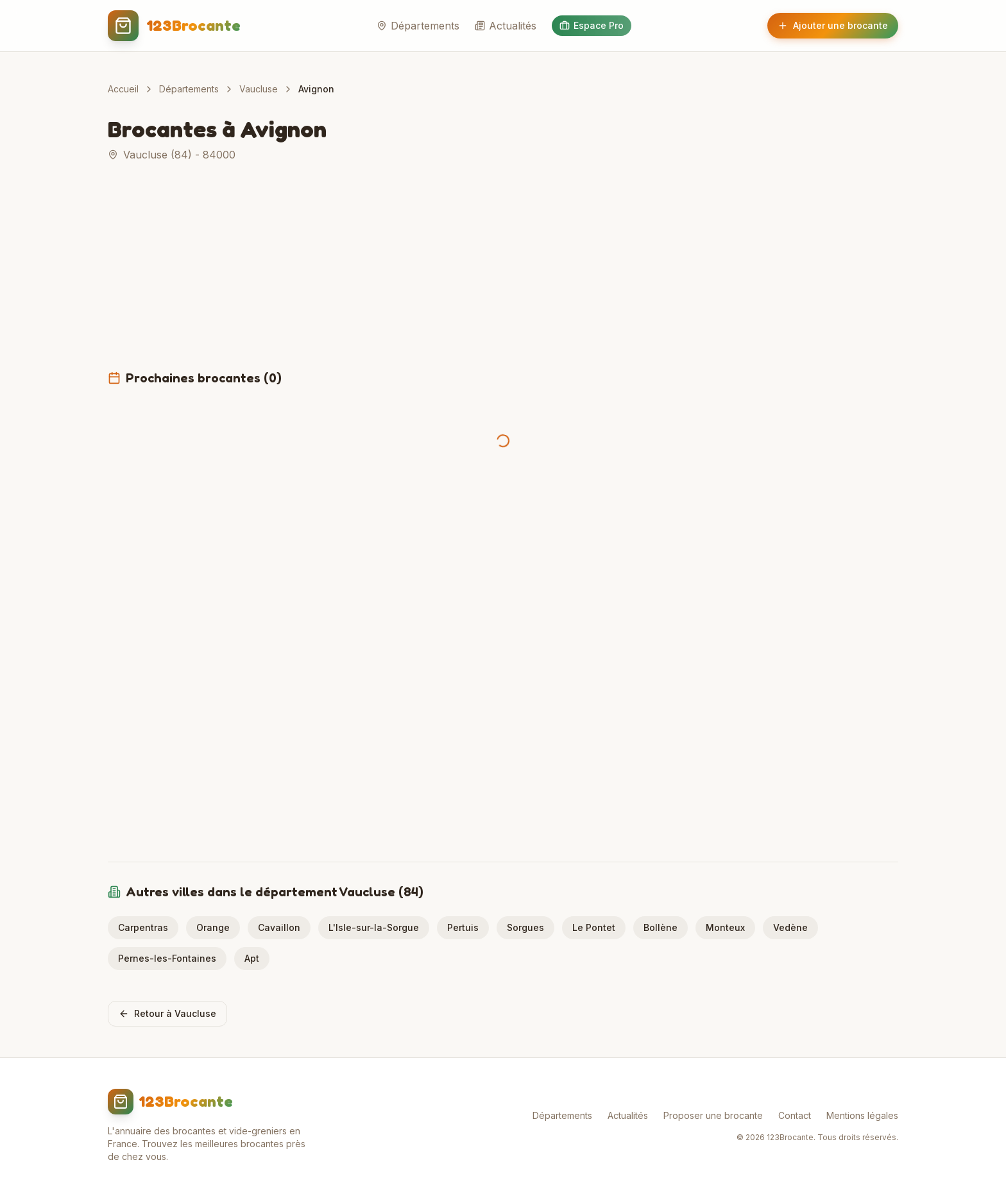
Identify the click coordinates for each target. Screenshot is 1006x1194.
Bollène (661, 927)
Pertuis (463, 927)
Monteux (725, 927)
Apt (251, 958)
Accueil (123, 88)
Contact (794, 1115)
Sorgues (525, 927)
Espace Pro (591, 25)
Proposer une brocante (713, 1115)
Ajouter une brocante (833, 25)
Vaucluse (258, 88)
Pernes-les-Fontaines (167, 958)
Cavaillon (279, 927)
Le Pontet (593, 927)
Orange (213, 927)
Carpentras (143, 927)
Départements (418, 25)
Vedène (790, 927)
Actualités (505, 25)
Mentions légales (862, 1115)
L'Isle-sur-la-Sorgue (373, 927)
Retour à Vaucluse (167, 1013)
